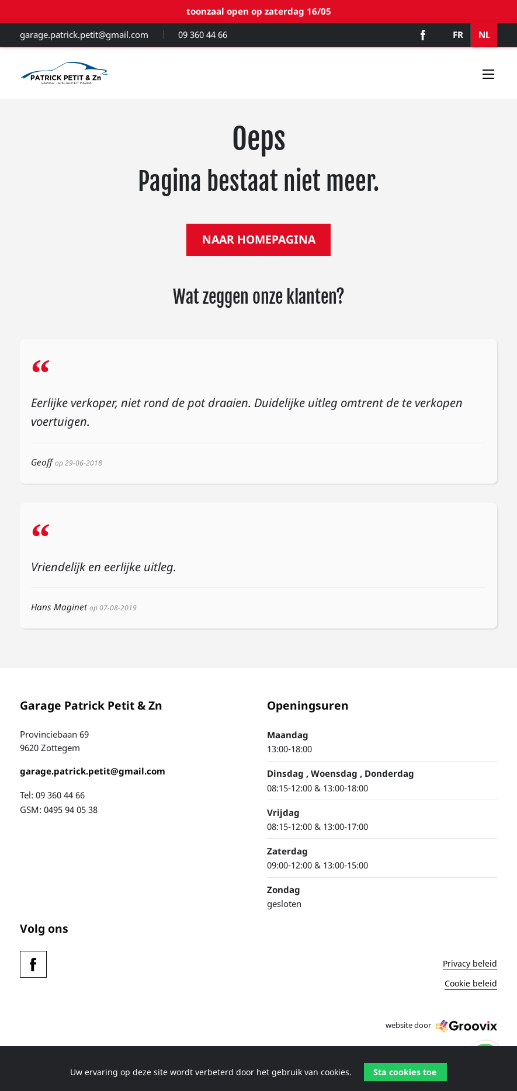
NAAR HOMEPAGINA (258, 239)
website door (441, 1026)
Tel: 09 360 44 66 (52, 795)
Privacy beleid (470, 964)
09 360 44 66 (202, 34)
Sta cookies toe (405, 1072)
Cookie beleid (471, 984)
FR (458, 34)
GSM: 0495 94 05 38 (59, 809)
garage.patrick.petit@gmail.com (84, 34)
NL (484, 34)
